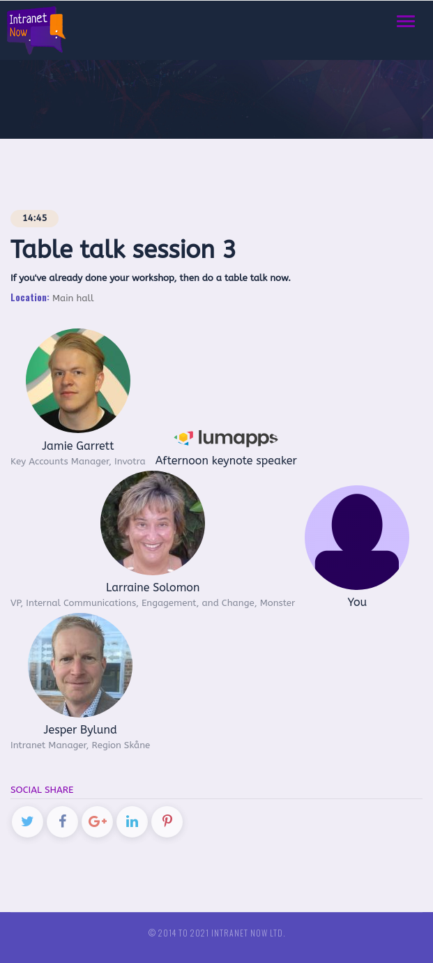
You (357, 602)
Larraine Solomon (152, 587)
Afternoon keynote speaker (226, 460)
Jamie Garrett (78, 446)
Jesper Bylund (80, 729)
